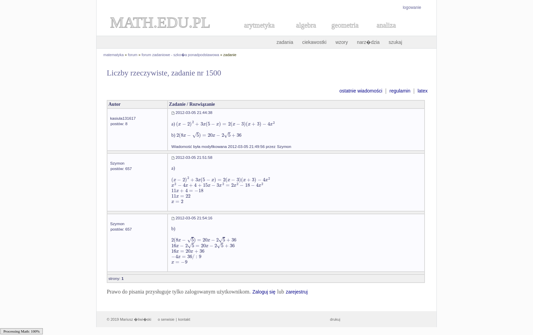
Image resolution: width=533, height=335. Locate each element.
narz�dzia (368, 42)
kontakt (184, 319)
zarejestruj (297, 292)
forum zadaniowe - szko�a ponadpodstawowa (180, 55)
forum (132, 55)
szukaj (395, 42)
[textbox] (225, 124)
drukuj (335, 319)
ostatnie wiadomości (360, 91)
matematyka (113, 55)
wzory (342, 42)
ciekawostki (314, 42)
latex (422, 91)
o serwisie (166, 319)
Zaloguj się (263, 292)
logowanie (412, 7)
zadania (284, 42)
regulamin (400, 91)
